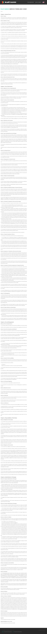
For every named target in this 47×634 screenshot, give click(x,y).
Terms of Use (6, 631)
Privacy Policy (10, 631)
